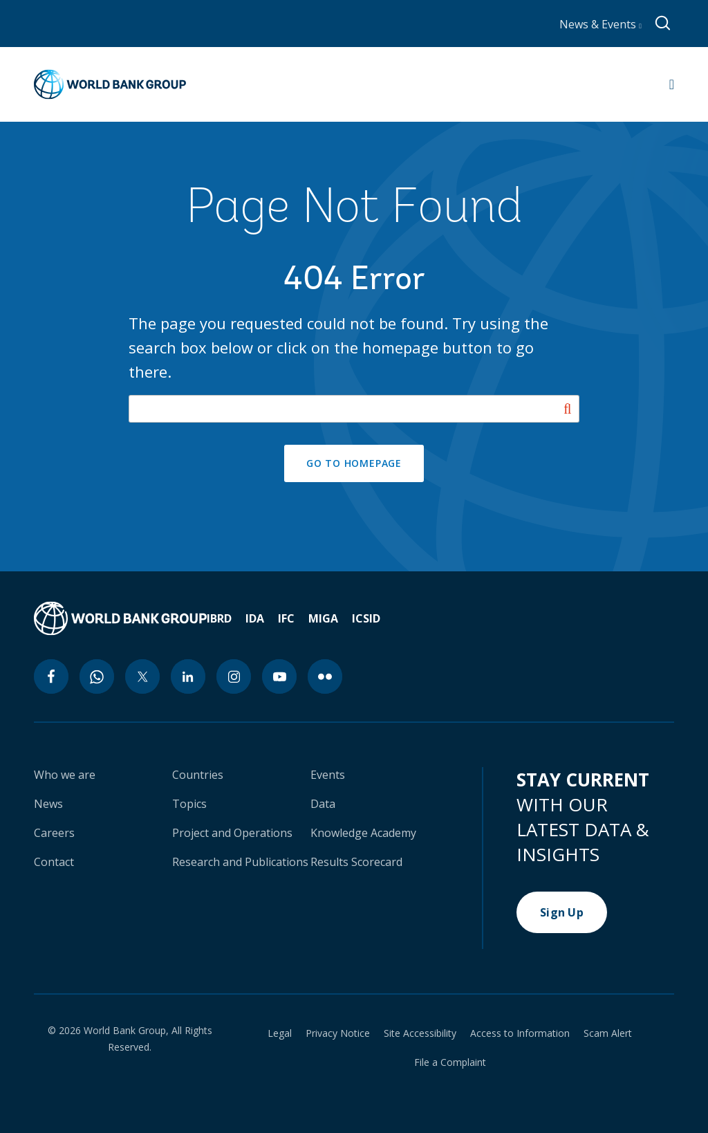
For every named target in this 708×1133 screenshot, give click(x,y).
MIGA (323, 618)
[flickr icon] (325, 676)
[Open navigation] (671, 84)
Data (322, 803)
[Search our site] (354, 409)
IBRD (219, 618)
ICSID (366, 618)
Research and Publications (240, 861)
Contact (54, 861)
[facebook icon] (51, 676)
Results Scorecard (356, 861)
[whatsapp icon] (97, 676)
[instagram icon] (233, 676)
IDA (254, 618)
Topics (189, 803)
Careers (54, 832)
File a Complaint (450, 1062)
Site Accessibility (420, 1033)
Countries (197, 774)
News (48, 803)
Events (327, 774)
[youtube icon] (279, 676)
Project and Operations (232, 832)
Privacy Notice (338, 1033)
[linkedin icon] (188, 676)
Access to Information (520, 1033)
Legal (280, 1033)
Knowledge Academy (363, 832)
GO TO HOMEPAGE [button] (354, 463)
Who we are (64, 774)
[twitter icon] (142, 676)
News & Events (600, 24)
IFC (286, 618)
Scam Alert (608, 1033)
